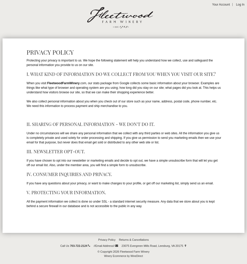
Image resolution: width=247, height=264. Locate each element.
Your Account (221, 4)
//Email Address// (106, 245)
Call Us (75, 245)
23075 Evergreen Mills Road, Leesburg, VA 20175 (154, 245)
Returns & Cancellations (134, 239)
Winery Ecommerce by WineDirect (123, 256)
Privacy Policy (107, 239)
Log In (240, 4)
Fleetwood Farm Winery (120, 17)
